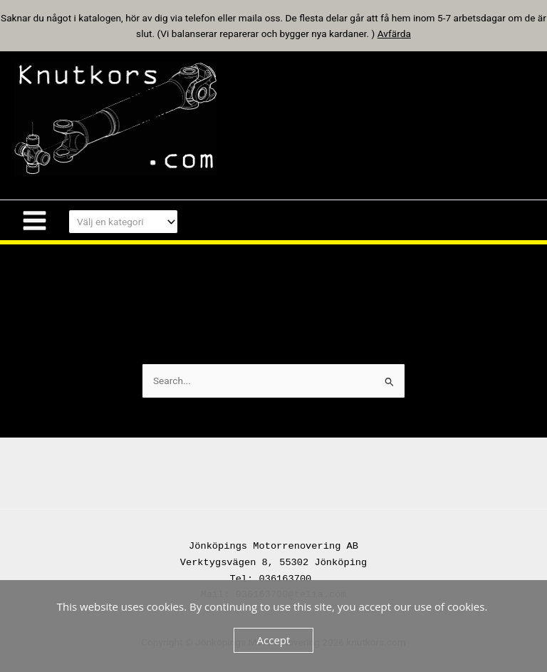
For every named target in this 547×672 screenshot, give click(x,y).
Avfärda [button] (394, 33)
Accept (274, 640)
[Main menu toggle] (34, 220)
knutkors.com (296, 118)
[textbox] (117, 221)
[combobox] (123, 222)
